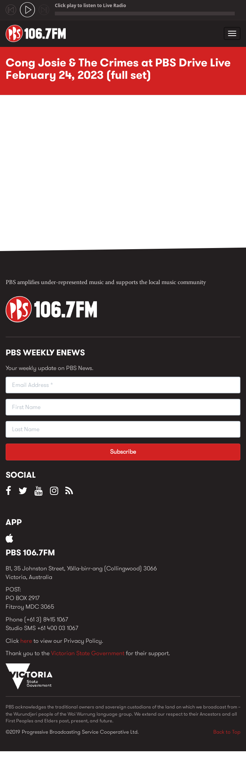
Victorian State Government (87, 653)
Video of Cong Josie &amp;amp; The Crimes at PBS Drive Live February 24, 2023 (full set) (126, 175)
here (26, 640)
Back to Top (226, 731)
